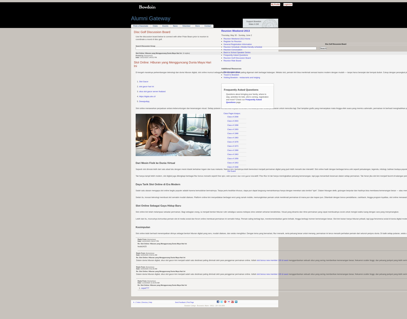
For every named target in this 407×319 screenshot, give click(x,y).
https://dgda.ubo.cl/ (147, 96)
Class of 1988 (232, 133)
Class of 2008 (232, 117)
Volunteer (186, 26)
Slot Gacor (143, 81)
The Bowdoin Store (232, 72)
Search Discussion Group (145, 46)
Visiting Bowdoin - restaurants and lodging (242, 77)
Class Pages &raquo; (232, 113)
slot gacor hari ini (146, 86)
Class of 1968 (232, 150)
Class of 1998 (232, 125)
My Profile (275, 4)
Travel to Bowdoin (231, 75)
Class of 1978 (232, 142)
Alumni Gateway (150, 18)
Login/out (288, 4)
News (175, 26)
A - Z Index (136, 302)
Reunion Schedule (231, 47)
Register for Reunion (232, 41)
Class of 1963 (232, 154)
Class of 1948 (232, 167)
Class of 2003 (232, 121)
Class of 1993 (232, 129)
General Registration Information (238, 44)
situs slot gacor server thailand (152, 91)
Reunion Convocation (233, 50)
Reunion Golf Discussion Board (237, 58)
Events (165, 26)
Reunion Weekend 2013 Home (237, 39)
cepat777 (145, 288)
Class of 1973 (232, 146)
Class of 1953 (232, 163)
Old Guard (231, 171)
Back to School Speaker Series (237, 52)
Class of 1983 (232, 138)
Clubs (155, 26)
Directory (145, 302)
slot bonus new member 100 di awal (272, 260)
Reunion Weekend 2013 (235, 30)
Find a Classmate (140, 26)
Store (197, 26)
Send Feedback (180, 302)
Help (150, 302)
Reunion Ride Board (232, 61)
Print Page (190, 302)
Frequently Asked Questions (236, 55)
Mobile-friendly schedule (251, 47)
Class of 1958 (232, 159)
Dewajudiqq (144, 101)
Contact (207, 26)
